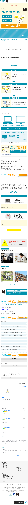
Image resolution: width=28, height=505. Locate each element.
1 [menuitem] (9, 455)
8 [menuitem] (17, 455)
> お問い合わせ (19, 469)
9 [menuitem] (18, 455)
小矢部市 (3, 309)
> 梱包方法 (4, 464)
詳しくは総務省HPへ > (14, 284)
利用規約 (7, 490)
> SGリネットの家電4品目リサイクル (8, 476)
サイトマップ (18, 491)
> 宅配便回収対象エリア (6, 475)
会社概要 (3, 490)
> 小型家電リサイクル (6, 465)
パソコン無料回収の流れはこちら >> (22, 383)
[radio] (15, 389)
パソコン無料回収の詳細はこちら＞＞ (6, 154)
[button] (4, 415)
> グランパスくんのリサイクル (7, 478)
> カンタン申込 (5, 466)
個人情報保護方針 (21, 490)
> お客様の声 (19, 470)
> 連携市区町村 (5, 474)
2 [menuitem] (10, 455)
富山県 (2, 307)
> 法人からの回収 (5, 467)
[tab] (3, 397)
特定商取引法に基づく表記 (13, 490)
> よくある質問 (19, 468)
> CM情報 (4, 477)
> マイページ (19, 471)
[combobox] (6, 405)
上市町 (7, 309)
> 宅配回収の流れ (5, 463)
